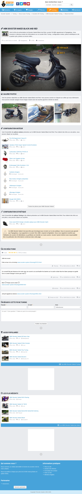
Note (56, 305)
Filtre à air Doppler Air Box (17, 158)
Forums (6, 10)
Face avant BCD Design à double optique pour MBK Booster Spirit (28, 222)
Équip (29, 10)
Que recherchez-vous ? (54, 2)
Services (76, 10)
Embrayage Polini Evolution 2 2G (19, 165)
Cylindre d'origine (14, 172)
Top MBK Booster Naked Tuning (69, 364)
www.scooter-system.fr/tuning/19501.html (29, 294)
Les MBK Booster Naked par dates (68, 425)
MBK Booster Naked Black (17, 417)
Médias (64, 10)
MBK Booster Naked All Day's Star (19, 336)
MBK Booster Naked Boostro (17, 356)
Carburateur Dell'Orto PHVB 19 (18, 151)
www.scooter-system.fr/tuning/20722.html (29, 262)
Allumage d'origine (14, 192)
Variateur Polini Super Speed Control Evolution (23, 145)
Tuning (52, 10)
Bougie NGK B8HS (15, 199)
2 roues (18, 10)
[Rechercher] (71, 5)
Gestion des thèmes (50, 468)
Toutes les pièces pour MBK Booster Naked (41, 206)
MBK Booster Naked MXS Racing (19, 397)
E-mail (30, 305)
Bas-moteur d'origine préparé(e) (18, 179)
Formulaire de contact (50, 470)
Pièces (41, 10)
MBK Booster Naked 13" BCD (18, 404)
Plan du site (47, 466)
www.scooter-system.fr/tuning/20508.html (14, 284)
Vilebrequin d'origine (15, 185)
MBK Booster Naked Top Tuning (18, 350)
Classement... (6, 483)
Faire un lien (48, 472)
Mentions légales (49, 474)
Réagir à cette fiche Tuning (15, 302)
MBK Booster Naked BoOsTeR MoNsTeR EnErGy (23, 411)
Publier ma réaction (41, 323)
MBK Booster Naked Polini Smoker (19, 343)
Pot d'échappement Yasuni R (17, 138)
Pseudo (3, 305)
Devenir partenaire (20, 487)
